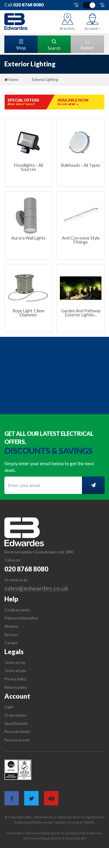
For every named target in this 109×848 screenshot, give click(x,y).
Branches (67, 28)
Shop (21, 44)
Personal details (17, 731)
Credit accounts (17, 610)
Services (11, 634)
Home (11, 79)
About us (11, 626)
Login (8, 706)
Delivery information (21, 618)
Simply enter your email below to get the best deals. (49, 467)
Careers (11, 642)
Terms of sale (15, 670)
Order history (15, 715)
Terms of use (14, 662)
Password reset (17, 740)
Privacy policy (15, 679)
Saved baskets (16, 723)
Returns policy (15, 687)
